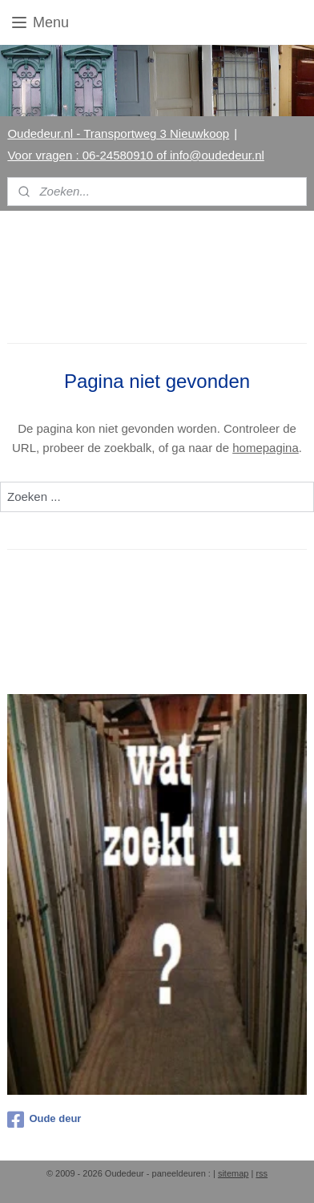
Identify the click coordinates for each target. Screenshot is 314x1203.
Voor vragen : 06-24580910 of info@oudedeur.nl (135, 155)
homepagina (265, 447)
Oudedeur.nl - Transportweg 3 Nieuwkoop (118, 133)
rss (262, 1173)
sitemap (233, 1173)
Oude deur (44, 1119)
